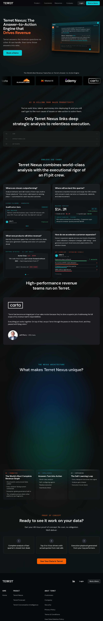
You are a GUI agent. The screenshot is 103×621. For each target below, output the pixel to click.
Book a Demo (93, 3)
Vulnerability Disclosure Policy (56, 604)
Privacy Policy (50, 590)
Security (48, 585)
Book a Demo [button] (13, 53)
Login (81, 3)
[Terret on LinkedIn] (73, 561)
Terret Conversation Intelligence (25, 585)
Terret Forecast (19, 580)
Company (69, 3)
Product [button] (38, 3)
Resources (58, 3)
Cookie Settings (51, 609)
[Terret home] (8, 3)
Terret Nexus (18, 575)
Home (4, 575)
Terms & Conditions (52, 595)
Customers (48, 3)
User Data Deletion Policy (54, 599)
